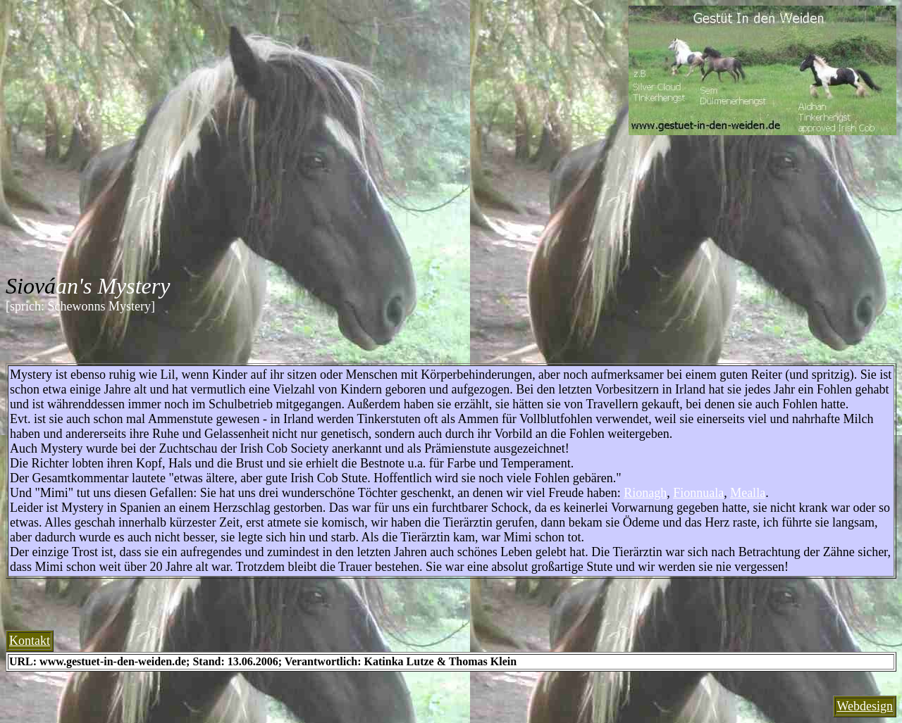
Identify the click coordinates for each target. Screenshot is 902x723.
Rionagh (645, 493)
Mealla (747, 493)
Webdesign (864, 706)
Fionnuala (698, 493)
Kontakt (29, 641)
